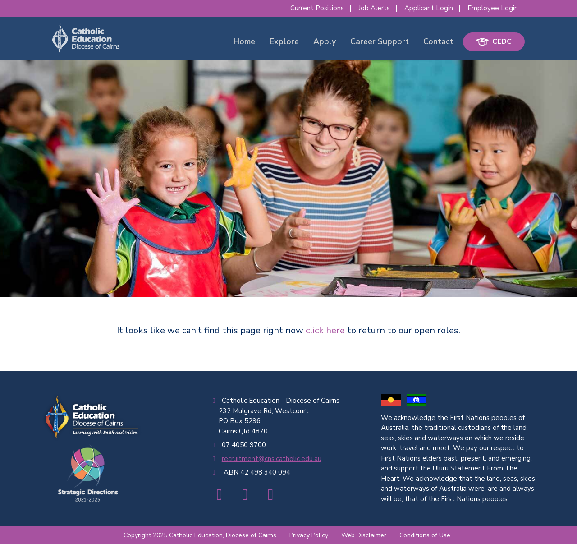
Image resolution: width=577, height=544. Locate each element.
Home (244, 41)
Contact (438, 41)
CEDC (494, 41)
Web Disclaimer (363, 535)
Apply (324, 41)
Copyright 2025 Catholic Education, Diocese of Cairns (200, 535)
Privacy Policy (308, 535)
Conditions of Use (424, 535)
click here (325, 330)
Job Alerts (374, 8)
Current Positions (317, 8)
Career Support (379, 41)
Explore (284, 41)
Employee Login (492, 8)
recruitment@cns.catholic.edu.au (271, 458)
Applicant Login (428, 8)
